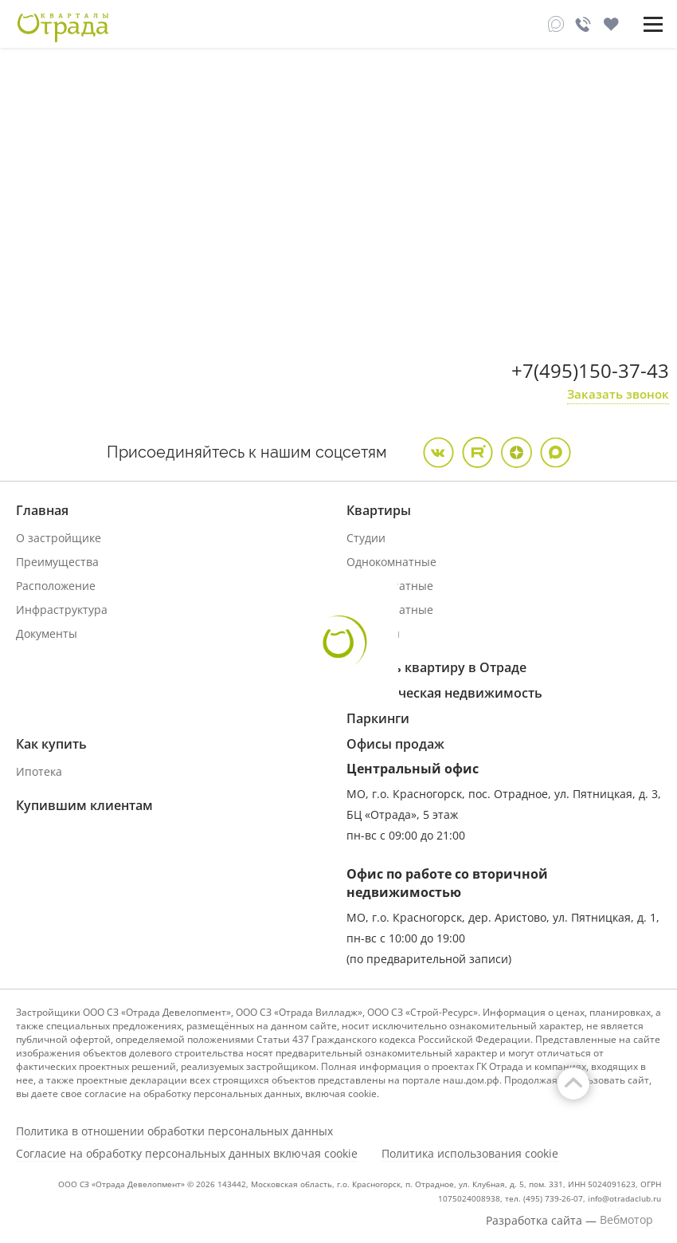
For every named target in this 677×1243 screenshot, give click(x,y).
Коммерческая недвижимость (444, 693)
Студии (365, 537)
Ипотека (39, 771)
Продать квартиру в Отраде (436, 667)
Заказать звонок (618, 394)
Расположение (56, 585)
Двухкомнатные (389, 585)
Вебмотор (626, 1220)
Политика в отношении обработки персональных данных (174, 1131)
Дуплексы (373, 633)
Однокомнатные (391, 561)
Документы (46, 633)
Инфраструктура (62, 609)
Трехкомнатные (389, 609)
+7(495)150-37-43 (590, 370)
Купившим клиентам (84, 805)
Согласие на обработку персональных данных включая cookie (187, 1154)
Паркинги (377, 718)
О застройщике (58, 537)
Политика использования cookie (470, 1154)
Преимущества (57, 561)
